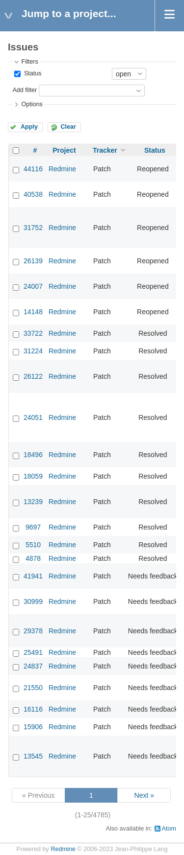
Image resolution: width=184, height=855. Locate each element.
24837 (33, 666)
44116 (33, 169)
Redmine (62, 169)
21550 (33, 688)
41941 (33, 576)
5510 (33, 545)
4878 (33, 558)
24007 (33, 286)
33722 (33, 333)
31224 (33, 351)
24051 (33, 417)
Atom (169, 828)
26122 (33, 376)
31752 (33, 227)
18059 (33, 476)
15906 (33, 727)
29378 (33, 631)
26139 (33, 261)
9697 (33, 527)
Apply (29, 126)
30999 (33, 601)
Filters (29, 61)
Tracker (105, 150)
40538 (33, 194)
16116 (33, 709)
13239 (33, 502)
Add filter (24, 90)
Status (31, 73)
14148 (33, 312)
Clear (68, 126)
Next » (144, 795)
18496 (33, 455)
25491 (33, 652)
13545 (33, 756)
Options (31, 104)
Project (64, 150)
